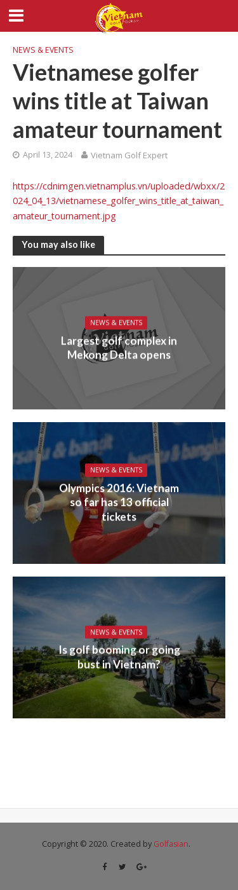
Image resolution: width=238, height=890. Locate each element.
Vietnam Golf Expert (129, 155)
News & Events (43, 49)
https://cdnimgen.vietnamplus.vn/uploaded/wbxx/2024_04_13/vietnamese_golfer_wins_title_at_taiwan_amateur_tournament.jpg (119, 201)
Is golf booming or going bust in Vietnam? (119, 657)
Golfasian (171, 844)
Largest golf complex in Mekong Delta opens (119, 347)
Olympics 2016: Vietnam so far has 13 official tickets (119, 502)
